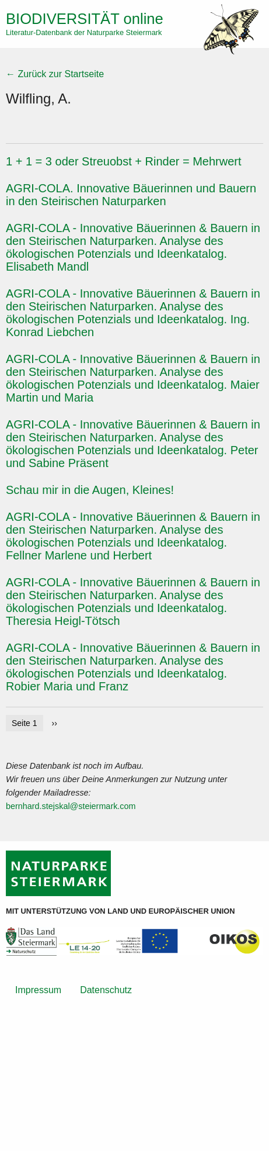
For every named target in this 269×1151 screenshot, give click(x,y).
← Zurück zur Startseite (55, 74)
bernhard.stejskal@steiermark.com (71, 806)
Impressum (38, 990)
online (84, 19)
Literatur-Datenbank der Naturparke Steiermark (84, 32)
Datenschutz (106, 990)
